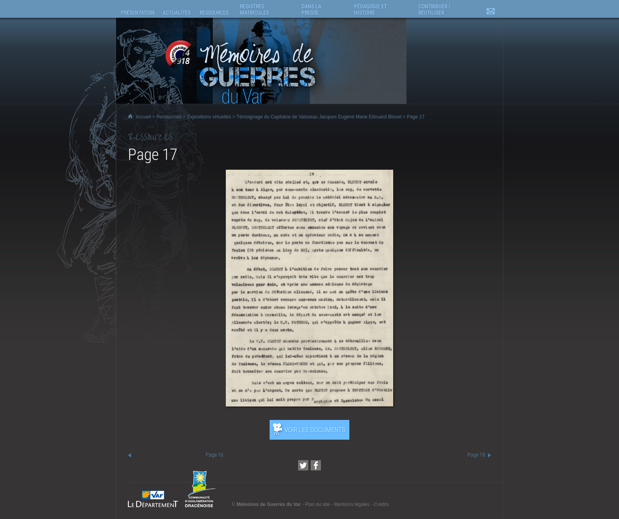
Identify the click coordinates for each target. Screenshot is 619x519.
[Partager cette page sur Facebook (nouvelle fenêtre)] (316, 465)
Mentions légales (352, 504)
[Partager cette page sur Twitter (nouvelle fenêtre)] (303, 465)
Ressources (168, 117)
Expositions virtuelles (209, 117)
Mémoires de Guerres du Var (268, 504)
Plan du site (317, 504)
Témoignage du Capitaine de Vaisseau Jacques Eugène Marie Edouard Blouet (318, 117)
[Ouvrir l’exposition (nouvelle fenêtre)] (310, 404)
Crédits (381, 504)
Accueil (143, 117)
